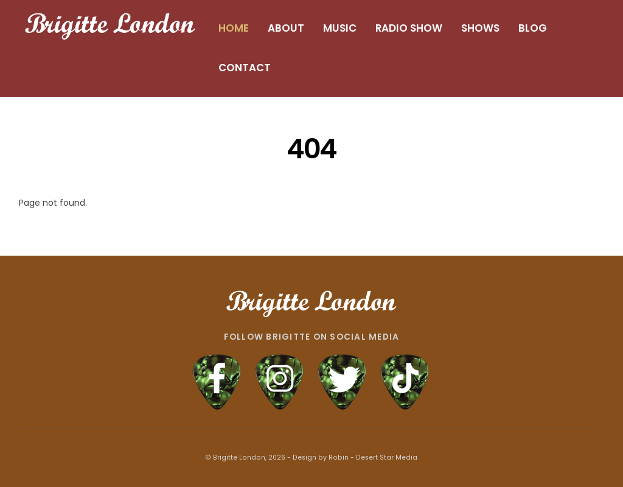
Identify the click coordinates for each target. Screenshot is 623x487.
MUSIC (340, 28)
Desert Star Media (386, 457)
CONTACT (244, 67)
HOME (233, 28)
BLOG (532, 28)
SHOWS (480, 28)
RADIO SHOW (408, 28)
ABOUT (286, 28)
